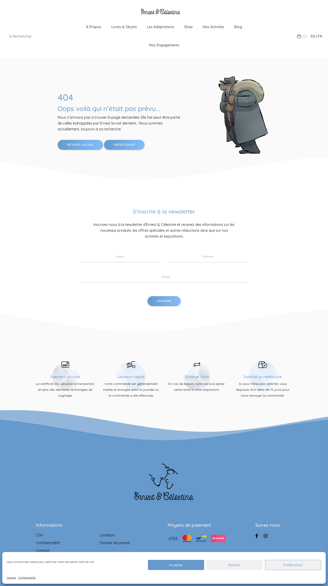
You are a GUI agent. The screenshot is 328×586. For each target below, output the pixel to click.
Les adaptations (160, 27)
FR (320, 36)
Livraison (107, 535)
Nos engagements (164, 45)
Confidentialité (27, 577)
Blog (238, 27)
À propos (93, 27)
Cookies (11, 577)
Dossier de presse (115, 543)
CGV (39, 535)
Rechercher (20, 36)
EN (313, 36)
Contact (43, 550)
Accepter (176, 565)
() (304, 36)
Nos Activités (213, 27)
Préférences (293, 565)
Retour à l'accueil (80, 144)
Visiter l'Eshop (124, 144)
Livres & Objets (124, 27)
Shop (188, 27)
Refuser (234, 565)
